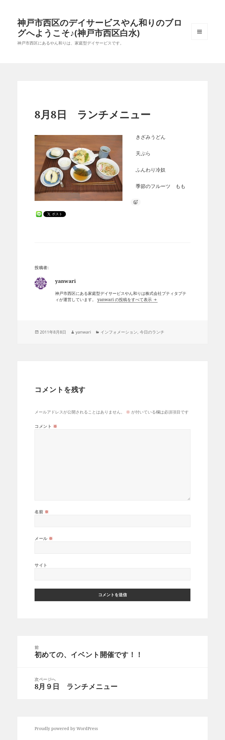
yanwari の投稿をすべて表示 (125, 299)
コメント (46, 426)
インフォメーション (118, 332)
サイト (41, 565)
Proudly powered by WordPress (66, 728)
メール (44, 538)
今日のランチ (152, 332)
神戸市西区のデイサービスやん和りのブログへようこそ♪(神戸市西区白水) (99, 27)
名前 (42, 512)
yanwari (83, 332)
